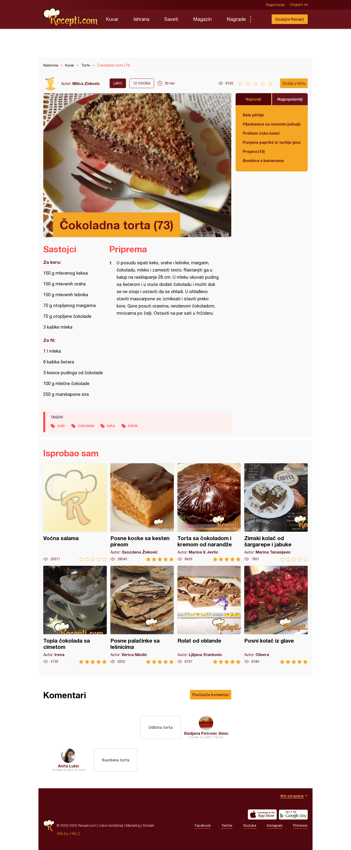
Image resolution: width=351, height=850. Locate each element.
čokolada (86, 425)
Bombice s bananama (263, 160)
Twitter (226, 825)
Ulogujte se (299, 5)
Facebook (203, 825)
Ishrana (141, 19)
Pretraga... (260, 19)
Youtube (249, 825)
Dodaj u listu (293, 83)
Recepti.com (71, 17)
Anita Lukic (68, 766)
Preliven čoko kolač (261, 133)
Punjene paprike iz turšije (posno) (272, 142)
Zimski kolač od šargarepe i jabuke (276, 512)
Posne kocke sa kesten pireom (142, 512)
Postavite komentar (210, 694)
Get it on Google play (293, 814)
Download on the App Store (262, 814)
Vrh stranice (292, 796)
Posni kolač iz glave (276, 615)
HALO (75, 833)
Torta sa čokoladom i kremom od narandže (209, 512)
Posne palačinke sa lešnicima (142, 615)
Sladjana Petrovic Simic (206, 733)
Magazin (202, 19)
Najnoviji (253, 99)
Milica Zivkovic (86, 83)
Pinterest (300, 825)
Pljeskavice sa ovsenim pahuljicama (272, 124)
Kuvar (112, 19)
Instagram (274, 825)
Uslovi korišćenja (111, 825)
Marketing (133, 825)
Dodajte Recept (289, 19)
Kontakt (148, 825)
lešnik (133, 425)
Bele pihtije (253, 115)
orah (61, 425)
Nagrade (236, 19)
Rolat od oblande (209, 615)
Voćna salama (75, 512)
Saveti (171, 19)
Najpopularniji (290, 99)
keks (111, 425)
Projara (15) (254, 151)
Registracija (275, 5)
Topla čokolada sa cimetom (75, 615)
